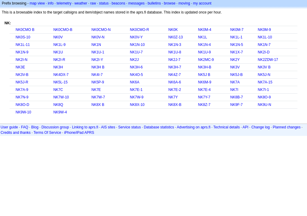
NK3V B (264, 67)
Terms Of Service (47, 132)
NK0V (58, 37)
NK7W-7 (98, 97)
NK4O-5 (136, 75)
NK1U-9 (204, 52)
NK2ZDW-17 (268, 60)
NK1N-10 (137, 45)
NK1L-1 (236, 37)
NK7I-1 (263, 90)
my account (202, 3)
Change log (260, 127)
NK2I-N (21, 60)
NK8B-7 (236, 97)
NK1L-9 (59, 45)
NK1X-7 (236, 52)
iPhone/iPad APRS (79, 132)
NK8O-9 (264, 97)
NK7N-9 (22, 97)
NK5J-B (236, 75)
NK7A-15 (265, 82)
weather (80, 3)
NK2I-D (264, 52)
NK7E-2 (174, 90)
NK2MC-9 (206, 60)
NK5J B (204, 75)
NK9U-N (264, 105)
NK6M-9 (204, 82)
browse (169, 3)
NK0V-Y (136, 37)
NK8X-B (174, 105)
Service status (129, 127)
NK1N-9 (22, 52)
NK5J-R (22, 82)
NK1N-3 (174, 45)
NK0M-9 (264, 30)
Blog (34, 127)
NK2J (134, 60)
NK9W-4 (60, 112)
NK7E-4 (204, 90)
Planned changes (287, 127)
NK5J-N (264, 75)
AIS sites (108, 127)
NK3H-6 (136, 67)
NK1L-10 (265, 37)
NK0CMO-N (101, 30)
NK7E (96, 90)
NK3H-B (204, 67)
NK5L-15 (60, 82)
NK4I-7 (97, 75)
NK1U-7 (136, 52)
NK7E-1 (136, 90)
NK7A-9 (22, 90)
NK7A (235, 82)
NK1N (96, 45)
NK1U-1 (97, 52)
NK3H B (97, 67)
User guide (9, 127)
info (50, 3)
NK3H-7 (174, 67)
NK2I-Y (97, 60)
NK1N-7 (264, 45)
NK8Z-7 (204, 105)
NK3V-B (22, 75)
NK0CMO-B (62, 30)
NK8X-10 (137, 105)
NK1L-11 (23, 45)
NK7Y (173, 97)
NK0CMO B (25, 30)
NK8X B (97, 105)
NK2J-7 (174, 60)
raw (93, 3)
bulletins (154, 3)
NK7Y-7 (204, 97)
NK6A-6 (174, 82)
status (104, 3)
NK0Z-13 (175, 37)
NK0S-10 (23, 37)
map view (37, 3)
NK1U (58, 52)
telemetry (64, 3)
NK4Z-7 (174, 75)
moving (184, 3)
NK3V (235, 67)
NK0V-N (97, 37)
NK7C (58, 90)
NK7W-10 (61, 97)
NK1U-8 (174, 52)
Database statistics (159, 127)
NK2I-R (59, 60)
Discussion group (55, 127)
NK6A (134, 82)
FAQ (24, 127)
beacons (118, 3)
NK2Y (235, 60)
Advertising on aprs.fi (193, 127)
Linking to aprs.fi (85, 127)
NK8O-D (22, 105)
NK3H (58, 67)
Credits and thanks (16, 132)
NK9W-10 (23, 112)
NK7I (234, 90)
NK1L (202, 37)
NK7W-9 (136, 97)
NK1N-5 (236, 45)
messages (136, 3)
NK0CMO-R (139, 30)
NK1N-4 (204, 45)
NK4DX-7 (61, 75)
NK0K (173, 30)
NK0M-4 (204, 30)
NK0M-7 (236, 30)
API (245, 127)
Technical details (226, 127)
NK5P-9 (97, 82)
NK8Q (58, 105)
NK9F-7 (236, 105)
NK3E (20, 67)
